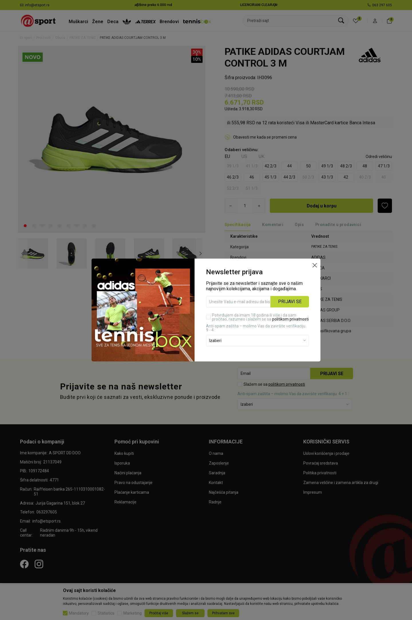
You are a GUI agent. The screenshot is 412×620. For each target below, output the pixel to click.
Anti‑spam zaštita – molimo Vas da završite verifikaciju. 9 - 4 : (256, 319)
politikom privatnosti (290, 309)
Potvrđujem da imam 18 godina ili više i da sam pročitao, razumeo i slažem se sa (260, 308)
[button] (315, 255)
